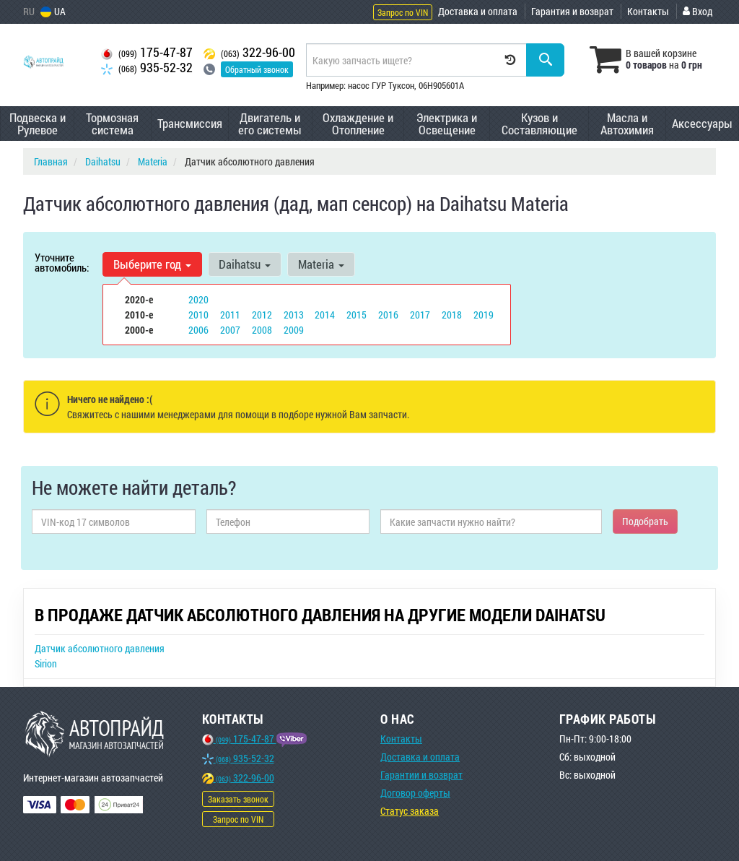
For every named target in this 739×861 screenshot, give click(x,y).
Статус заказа (409, 811)
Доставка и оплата (477, 11)
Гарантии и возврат (421, 775)
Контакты (648, 11)
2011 (230, 314)
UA (53, 11)
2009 (294, 330)
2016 (388, 314)
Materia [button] (321, 264)
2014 (325, 314)
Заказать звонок (238, 799)
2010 (198, 314)
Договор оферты (415, 793)
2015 (356, 314)
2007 (230, 330)
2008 (262, 330)
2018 (452, 314)
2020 (198, 299)
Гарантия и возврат (572, 11)
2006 (198, 330)
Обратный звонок (257, 69)
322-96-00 (249, 52)
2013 (294, 314)
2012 (262, 314)
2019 (483, 314)
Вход (697, 11)
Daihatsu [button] (245, 264)
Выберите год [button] (152, 264)
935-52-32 (147, 67)
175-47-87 (147, 52)
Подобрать (645, 521)
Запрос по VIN (402, 12)
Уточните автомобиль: (62, 262)
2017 (420, 314)
